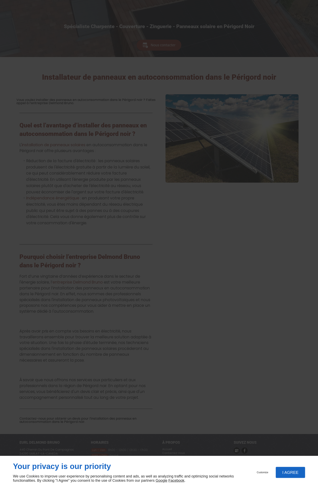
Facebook (176, 480)
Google (161, 480)
